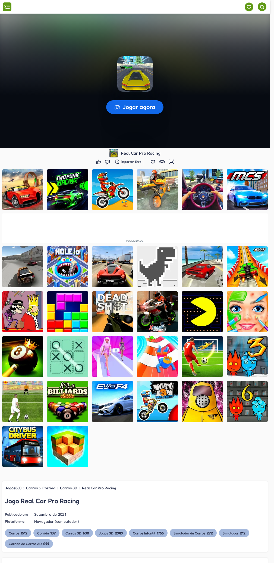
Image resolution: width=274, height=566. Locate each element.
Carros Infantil (148, 533)
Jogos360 (13, 488)
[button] (153, 162)
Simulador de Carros (193, 533)
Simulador (234, 533)
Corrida (48, 488)
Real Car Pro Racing (99, 488)
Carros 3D (68, 488)
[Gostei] (99, 162)
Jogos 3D (111, 533)
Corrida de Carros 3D (29, 543)
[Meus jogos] (249, 7)
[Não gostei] (107, 162)
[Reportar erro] (128, 162)
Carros (32, 488)
